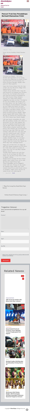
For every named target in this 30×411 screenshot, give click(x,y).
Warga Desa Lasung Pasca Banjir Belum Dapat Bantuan (14, 187)
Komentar (3, 215)
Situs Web (3, 246)
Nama (2, 231)
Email (2, 238)
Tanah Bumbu (11, 297)
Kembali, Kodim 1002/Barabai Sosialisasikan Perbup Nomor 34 (14, 363)
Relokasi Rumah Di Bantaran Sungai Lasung (15, 195)
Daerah (7, 297)
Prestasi (10, 327)
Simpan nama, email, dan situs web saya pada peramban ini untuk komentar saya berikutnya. (16, 255)
